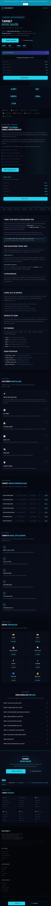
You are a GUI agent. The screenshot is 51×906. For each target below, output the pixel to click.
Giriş (4, 209)
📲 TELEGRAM (34, 903)
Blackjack (4, 820)
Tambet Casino (42, 841)
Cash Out (3, 875)
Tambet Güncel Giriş (15, 841)
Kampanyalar (43, 209)
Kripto (20, 816)
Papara (20, 814)
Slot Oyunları (5, 816)
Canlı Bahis (37, 802)
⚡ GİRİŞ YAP (16, 903)
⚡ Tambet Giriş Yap (10, 40)
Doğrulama (21, 806)
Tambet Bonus (12, 843)
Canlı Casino (5, 814)
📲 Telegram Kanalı (27, 40)
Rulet (4, 818)
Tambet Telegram (22, 841)
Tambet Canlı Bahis (5, 843)
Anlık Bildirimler (22, 802)
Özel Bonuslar (21, 804)
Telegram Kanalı (5, 853)
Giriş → (25, 4)
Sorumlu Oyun (38, 818)
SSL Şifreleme (38, 816)
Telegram (9, 209)
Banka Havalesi (22, 818)
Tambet (3, 841)
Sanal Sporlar (37, 806)
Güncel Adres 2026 (6, 802)
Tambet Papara (23, 843)
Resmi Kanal (21, 800)
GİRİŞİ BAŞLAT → (25, 77)
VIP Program (21, 820)
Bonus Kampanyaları (6, 855)
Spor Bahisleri (4, 867)
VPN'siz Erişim (5, 804)
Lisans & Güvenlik (5, 889)
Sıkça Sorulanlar (5, 891)
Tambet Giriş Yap (5, 851)
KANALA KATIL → (25, 198)
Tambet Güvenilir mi (31, 843)
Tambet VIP (17, 843)
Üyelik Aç (4, 806)
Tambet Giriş (5, 800)
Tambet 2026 (36, 841)
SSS (36, 820)
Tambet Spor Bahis (30, 841)
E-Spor (35, 209)
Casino (30, 209)
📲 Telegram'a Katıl (10, 170)
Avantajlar (16, 209)
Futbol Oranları (38, 800)
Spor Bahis (24, 209)
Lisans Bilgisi (37, 814)
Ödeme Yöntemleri (5, 887)
